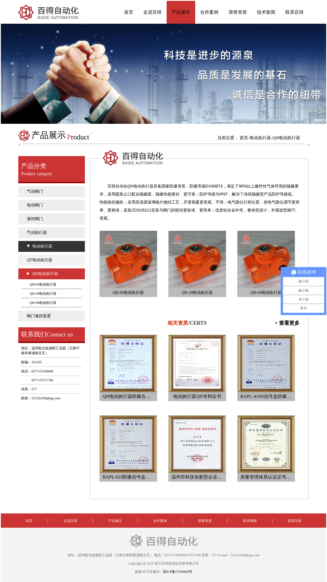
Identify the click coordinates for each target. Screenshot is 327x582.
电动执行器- (261, 137)
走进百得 (152, 12)
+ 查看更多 (287, 323)
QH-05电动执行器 (43, 284)
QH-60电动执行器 (43, 303)
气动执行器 (37, 232)
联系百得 (294, 12)
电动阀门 (35, 205)
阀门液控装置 (39, 316)
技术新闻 (266, 12)
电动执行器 (42, 246)
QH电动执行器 (286, 137)
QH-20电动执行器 (43, 294)
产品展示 (181, 12)
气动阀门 (35, 191)
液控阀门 (35, 219)
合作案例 (209, 12)
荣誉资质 (238, 12)
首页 (128, 12)
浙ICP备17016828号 (177, 572)
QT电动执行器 (39, 260)
